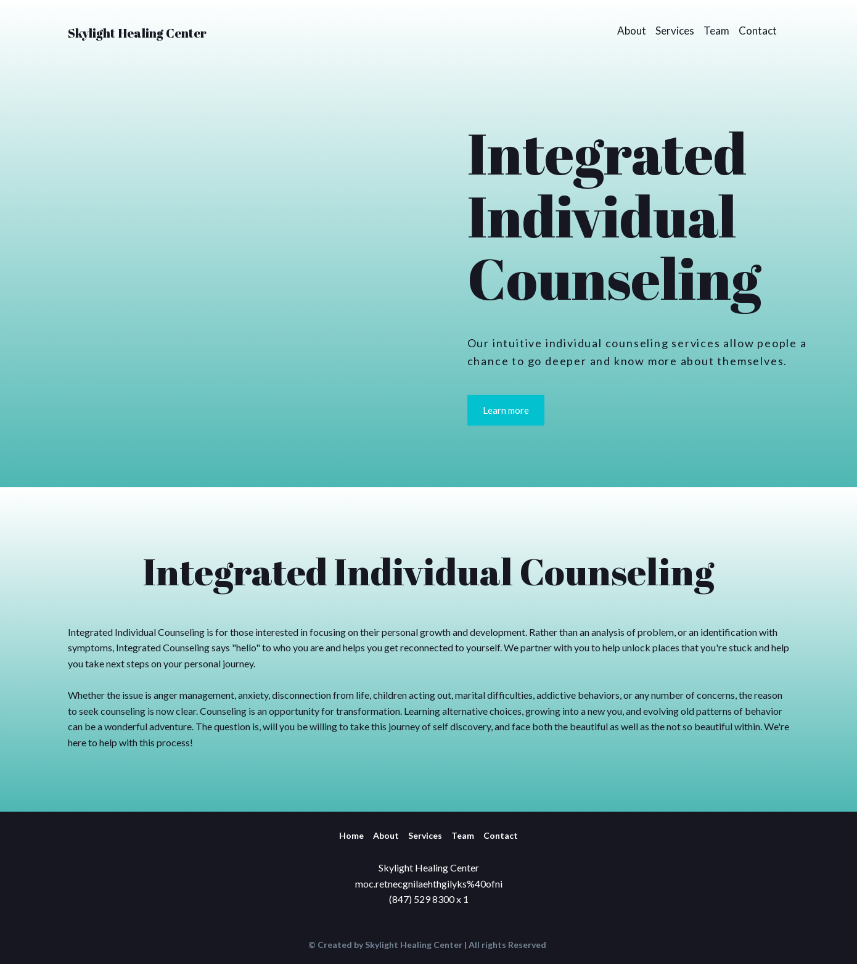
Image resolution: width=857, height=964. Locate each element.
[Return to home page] (137, 30)
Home (351, 835)
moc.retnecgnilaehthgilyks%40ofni (428, 883)
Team (716, 30)
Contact (758, 30)
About (631, 30)
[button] (505, 410)
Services (674, 30)
